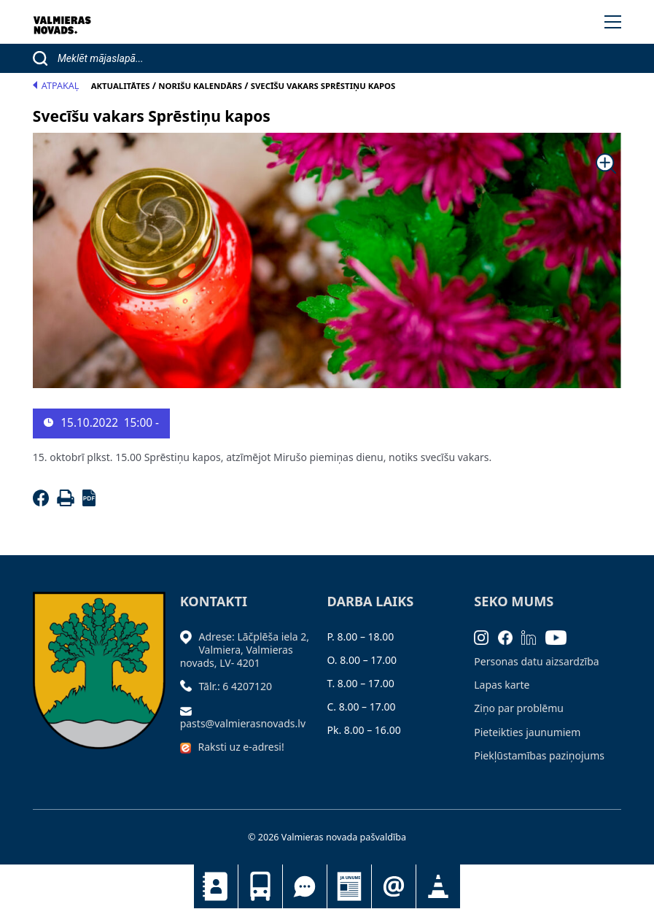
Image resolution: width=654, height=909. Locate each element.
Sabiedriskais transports (260, 886)
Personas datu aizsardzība (536, 661)
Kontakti (216, 886)
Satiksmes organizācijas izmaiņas (438, 886)
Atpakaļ (56, 86)
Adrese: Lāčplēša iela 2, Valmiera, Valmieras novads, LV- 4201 (244, 650)
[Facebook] (43, 502)
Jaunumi (349, 886)
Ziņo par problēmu (519, 708)
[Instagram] (486, 636)
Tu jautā (305, 886)
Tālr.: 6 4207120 (235, 686)
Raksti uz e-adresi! (241, 747)
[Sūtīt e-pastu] (189, 709)
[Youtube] (560, 636)
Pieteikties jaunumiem (394, 886)
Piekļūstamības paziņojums (539, 755)
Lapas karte (501, 685)
